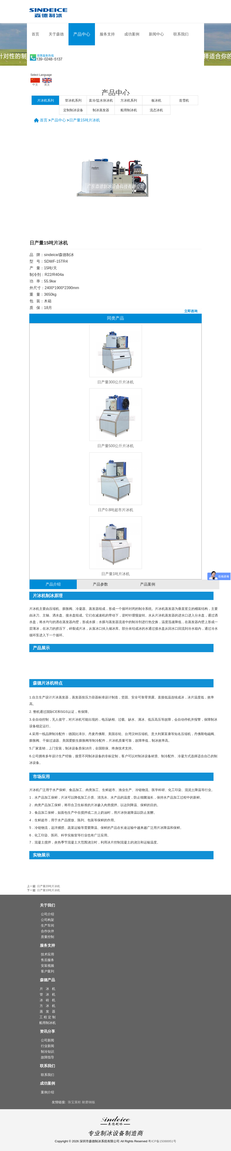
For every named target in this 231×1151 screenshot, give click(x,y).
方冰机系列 (128, 100)
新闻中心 (156, 34)
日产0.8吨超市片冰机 (115, 510)
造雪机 (184, 100)
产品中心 (81, 34)
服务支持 (107, 34)
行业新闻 (47, 1046)
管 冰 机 (47, 994)
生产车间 (47, 925)
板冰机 (156, 100)
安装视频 (47, 965)
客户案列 (47, 971)
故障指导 (47, 1057)
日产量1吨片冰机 (115, 574)
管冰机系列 (73, 100)
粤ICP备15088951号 (162, 1141)
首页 (35, 34)
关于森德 (56, 34)
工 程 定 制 (47, 1017)
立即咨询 (190, 311)
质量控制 (47, 937)
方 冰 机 (47, 1006)
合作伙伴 (47, 931)
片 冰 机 (47, 989)
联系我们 (180, 34)
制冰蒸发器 (101, 110)
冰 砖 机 (47, 1000)
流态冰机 (156, 110)
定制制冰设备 (73, 110)
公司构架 (47, 920)
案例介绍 (47, 1092)
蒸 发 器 (47, 1011)
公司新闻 (47, 1040)
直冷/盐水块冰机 (101, 100)
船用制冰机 (128, 110)
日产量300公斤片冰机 (115, 382)
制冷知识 (47, 1051)
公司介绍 (47, 914)
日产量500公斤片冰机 (115, 446)
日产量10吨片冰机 (48, 890)
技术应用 (47, 954)
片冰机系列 (45, 100)
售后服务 (47, 960)
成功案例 (131, 34)
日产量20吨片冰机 (48, 886)
